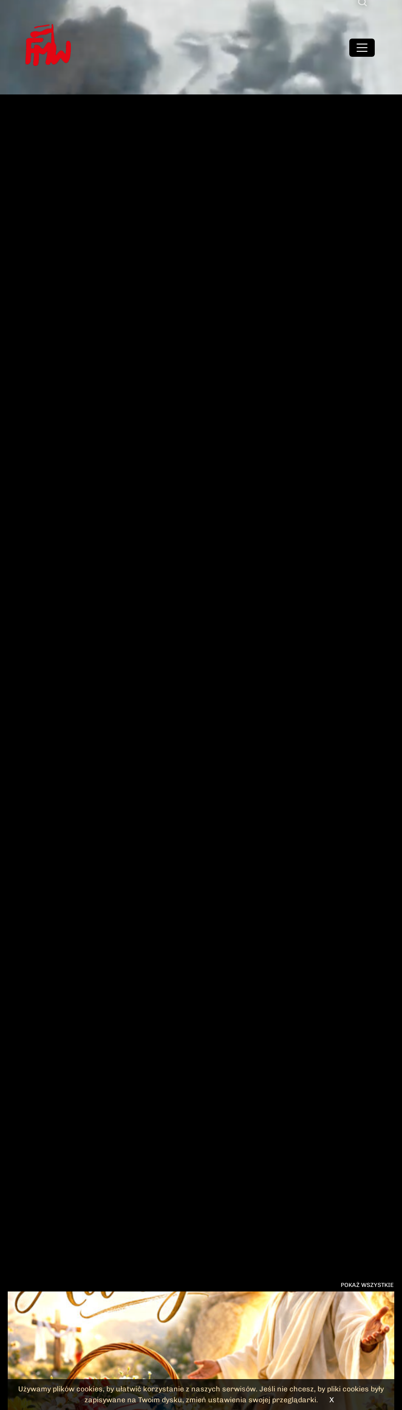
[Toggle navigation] (362, 48)
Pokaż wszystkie (367, 1284)
